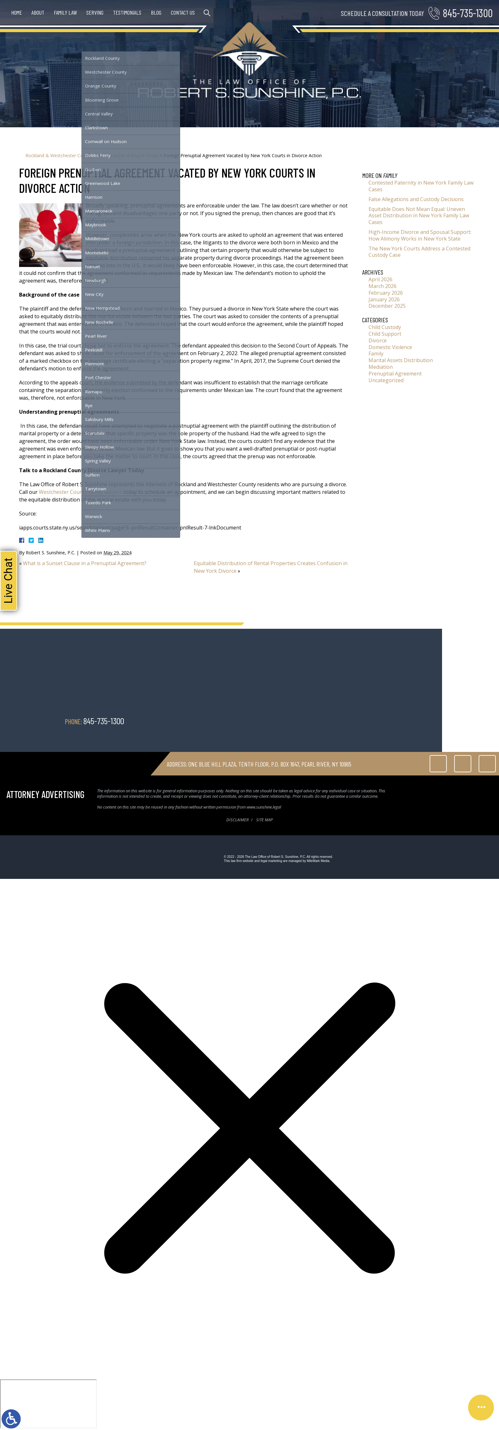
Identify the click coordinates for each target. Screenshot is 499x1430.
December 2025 (387, 305)
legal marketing (271, 861)
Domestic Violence (390, 347)
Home (16, 12)
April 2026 (380, 279)
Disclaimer (237, 820)
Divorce (378, 340)
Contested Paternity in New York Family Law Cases (421, 186)
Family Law (65, 12)
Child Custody (385, 327)
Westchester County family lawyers (80, 491)
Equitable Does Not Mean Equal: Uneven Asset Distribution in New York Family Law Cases (419, 216)
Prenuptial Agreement (395, 373)
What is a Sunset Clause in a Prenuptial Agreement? (84, 563)
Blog (156, 12)
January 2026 (384, 299)
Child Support (385, 333)
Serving (94, 12)
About (38, 12)
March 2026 (383, 286)
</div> (48, 1403)
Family (151, 155)
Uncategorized (386, 380)
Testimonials (127, 12)
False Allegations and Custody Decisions (416, 199)
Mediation (381, 366)
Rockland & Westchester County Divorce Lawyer (75, 155)
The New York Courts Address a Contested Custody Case (419, 252)
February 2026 (386, 292)
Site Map (264, 820)
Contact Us (183, 12)
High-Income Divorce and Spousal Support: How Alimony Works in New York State (420, 235)
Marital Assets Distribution (401, 360)
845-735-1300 (468, 12)
